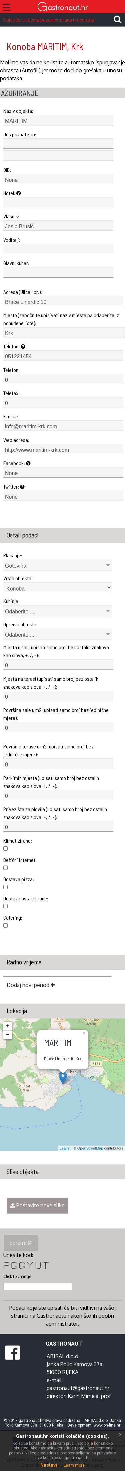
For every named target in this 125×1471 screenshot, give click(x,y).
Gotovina (15, 566)
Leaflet (65, 1148)
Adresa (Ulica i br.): (22, 292)
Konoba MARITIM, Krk (45, 46)
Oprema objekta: (20, 624)
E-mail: (10, 416)
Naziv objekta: (18, 110)
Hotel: (12, 193)
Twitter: (14, 486)
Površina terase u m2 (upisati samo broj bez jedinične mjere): (48, 750)
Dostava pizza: (18, 879)
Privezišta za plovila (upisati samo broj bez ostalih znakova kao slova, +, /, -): (55, 813)
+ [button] (8, 1026)
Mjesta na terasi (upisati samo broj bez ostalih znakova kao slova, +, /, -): (50, 682)
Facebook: (17, 463)
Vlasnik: (11, 216)
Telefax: (11, 393)
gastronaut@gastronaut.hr (78, 1388)
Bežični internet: (20, 860)
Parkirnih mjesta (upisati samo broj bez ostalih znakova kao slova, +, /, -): (51, 782)
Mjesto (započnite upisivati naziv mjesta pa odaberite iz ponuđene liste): (61, 319)
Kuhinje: (11, 601)
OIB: (7, 170)
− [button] (8, 1035)
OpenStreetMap (90, 1148)
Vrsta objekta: (18, 578)
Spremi (20, 1242)
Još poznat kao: (19, 134)
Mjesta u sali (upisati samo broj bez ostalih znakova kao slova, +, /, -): (56, 651)
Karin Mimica (83, 1396)
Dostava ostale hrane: (25, 898)
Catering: (12, 917)
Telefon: (14, 346)
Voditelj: (11, 240)
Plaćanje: (12, 555)
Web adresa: (16, 440)
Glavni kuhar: (16, 263)
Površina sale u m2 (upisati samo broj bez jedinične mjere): (56, 714)
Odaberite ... (19, 611)
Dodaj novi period (31, 985)
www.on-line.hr (107, 1425)
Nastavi (48, 1465)
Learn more (74, 1465)
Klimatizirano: (17, 840)
